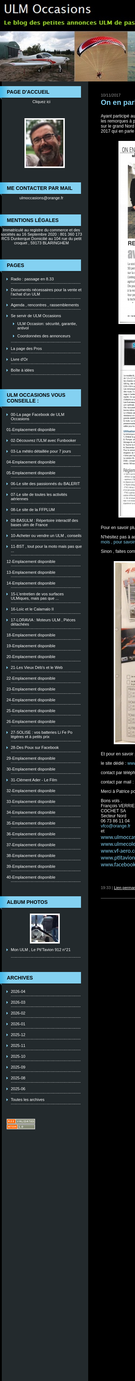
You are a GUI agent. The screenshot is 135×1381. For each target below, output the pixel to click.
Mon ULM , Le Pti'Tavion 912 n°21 (41, 949)
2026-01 (18, 1024)
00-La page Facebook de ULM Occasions (37, 416)
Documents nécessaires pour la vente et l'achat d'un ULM (46, 292)
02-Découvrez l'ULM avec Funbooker (43, 440)
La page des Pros (26, 348)
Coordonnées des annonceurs (43, 336)
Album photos (27, 902)
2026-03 (18, 1002)
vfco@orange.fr (115, 826)
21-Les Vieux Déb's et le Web (37, 667)
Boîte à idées (22, 370)
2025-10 (18, 1056)
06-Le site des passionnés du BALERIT (45, 483)
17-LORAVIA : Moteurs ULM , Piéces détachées (43, 622)
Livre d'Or (19, 359)
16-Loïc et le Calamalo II (32, 609)
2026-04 (18, 991)
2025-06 (18, 1089)
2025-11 (18, 1045)
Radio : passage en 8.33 (32, 279)
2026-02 (18, 1013)
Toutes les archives (28, 1099)
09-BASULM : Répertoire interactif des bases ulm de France (44, 522)
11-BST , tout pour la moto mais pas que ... (46, 548)
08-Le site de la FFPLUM (33, 509)
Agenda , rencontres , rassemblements (45, 305)
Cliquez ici (41, 101)
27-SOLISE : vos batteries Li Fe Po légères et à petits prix (41, 734)
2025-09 (18, 1067)
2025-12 (18, 1035)
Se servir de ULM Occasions (36, 316)
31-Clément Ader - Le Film (34, 780)
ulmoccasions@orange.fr (41, 198)
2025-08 (18, 1078)
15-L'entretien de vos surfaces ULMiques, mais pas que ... (37, 596)
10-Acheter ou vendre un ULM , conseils (46, 535)
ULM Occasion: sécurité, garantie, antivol (47, 325)
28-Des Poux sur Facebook (35, 747)
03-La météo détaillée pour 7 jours (41, 451)
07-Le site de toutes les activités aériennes (39, 496)
